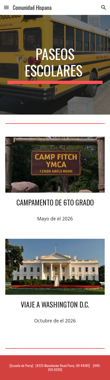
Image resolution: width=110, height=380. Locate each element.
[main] (55, 64)
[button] (6, 7)
